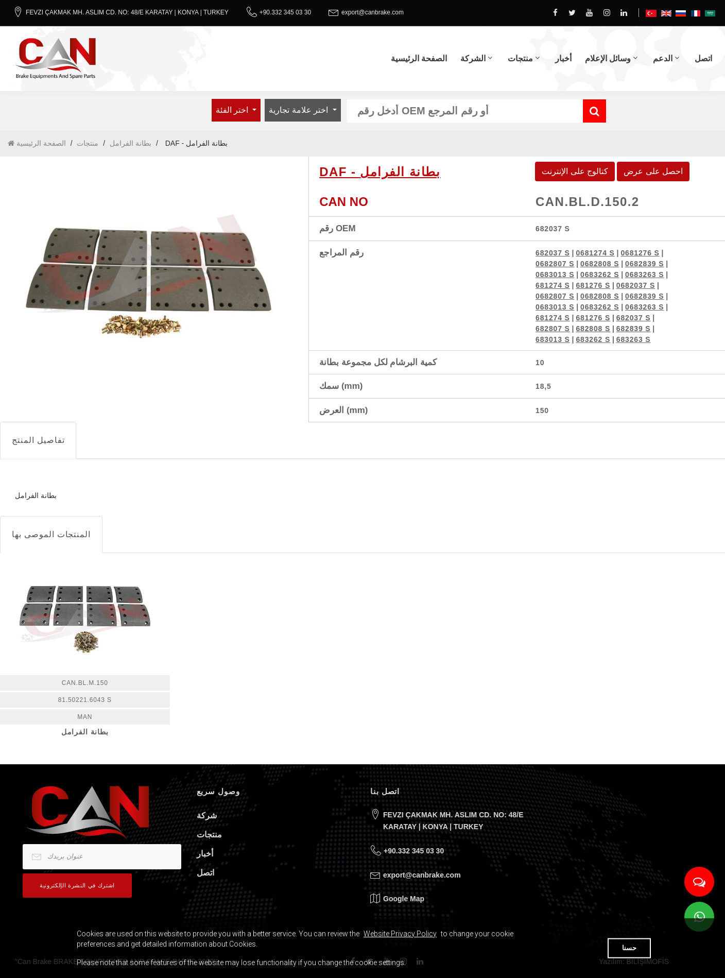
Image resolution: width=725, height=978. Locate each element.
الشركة (473, 58)
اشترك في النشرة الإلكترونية (77, 885)
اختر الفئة (233, 110)
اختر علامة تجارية (299, 110)
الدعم (662, 58)
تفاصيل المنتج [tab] (38, 440)
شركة (207, 815)
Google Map (403, 899)
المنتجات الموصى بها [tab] (51, 534)
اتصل (703, 58)
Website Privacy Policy (400, 934)
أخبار (563, 58)
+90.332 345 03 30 (285, 12)
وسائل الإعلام (608, 58)
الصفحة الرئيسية (419, 58)
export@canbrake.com (372, 12)
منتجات (520, 58)
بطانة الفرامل (130, 143)
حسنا (629, 948)
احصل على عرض (653, 171)
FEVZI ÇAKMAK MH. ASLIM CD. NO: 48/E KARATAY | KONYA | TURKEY (127, 12)
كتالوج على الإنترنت (575, 171)
